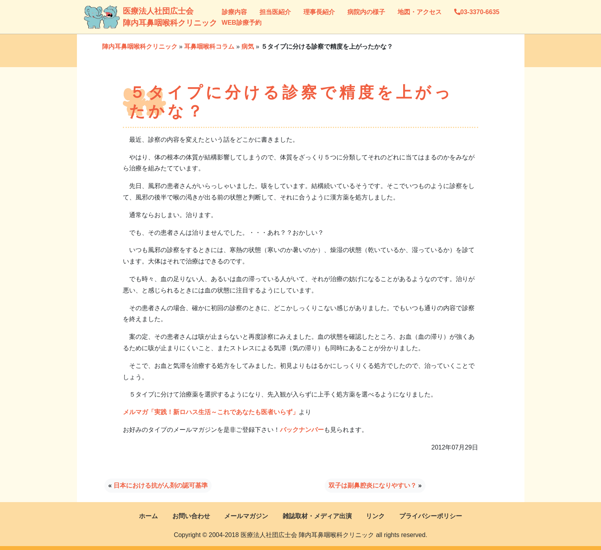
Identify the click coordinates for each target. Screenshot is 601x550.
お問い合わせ (191, 516)
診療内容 (234, 12)
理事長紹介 (319, 12)
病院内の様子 (366, 12)
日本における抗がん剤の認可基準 (160, 485)
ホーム (148, 516)
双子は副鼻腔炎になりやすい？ (372, 485)
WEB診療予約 (241, 22)
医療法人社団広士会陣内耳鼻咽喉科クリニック (131, 17)
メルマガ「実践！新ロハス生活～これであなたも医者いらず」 (211, 412)
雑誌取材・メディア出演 (317, 516)
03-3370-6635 (477, 12)
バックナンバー (302, 429)
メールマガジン (246, 516)
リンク (375, 516)
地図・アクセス (420, 12)
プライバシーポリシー (430, 516)
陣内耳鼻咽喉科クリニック (139, 46)
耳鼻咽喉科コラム (209, 46)
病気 (247, 46)
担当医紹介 (275, 12)
